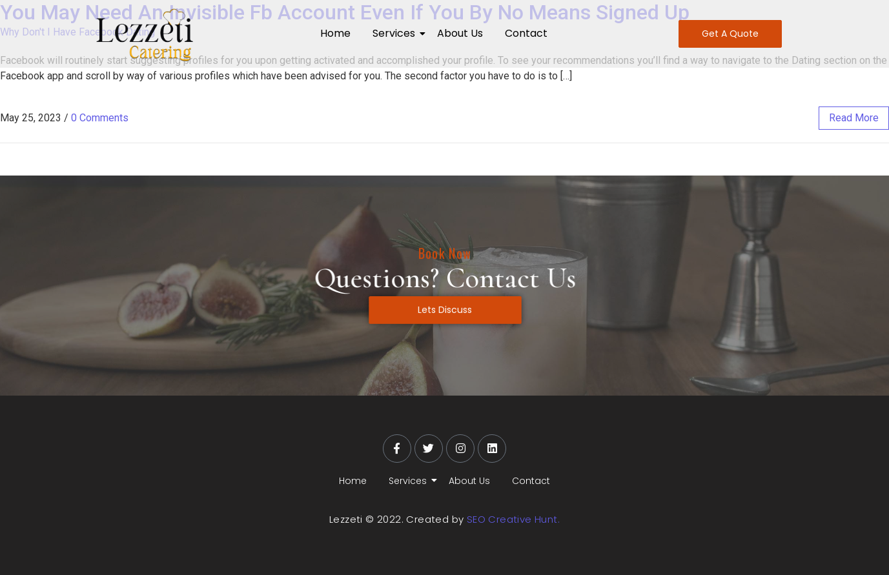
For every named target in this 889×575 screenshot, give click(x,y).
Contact (526, 33)
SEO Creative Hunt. (513, 519)
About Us (460, 33)
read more (854, 118)
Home (335, 33)
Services (396, 33)
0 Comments (99, 118)
